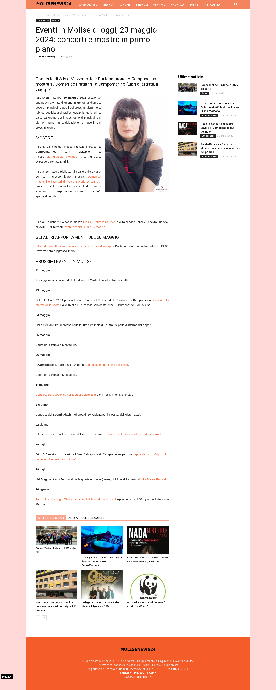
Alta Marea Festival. (154, 479)
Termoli (142, 4)
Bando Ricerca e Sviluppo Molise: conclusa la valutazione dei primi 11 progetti (56, 606)
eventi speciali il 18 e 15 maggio (85, 226)
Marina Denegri (48, 56)
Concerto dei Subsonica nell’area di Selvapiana (66, 394)
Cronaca (177, 4)
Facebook (141, 676)
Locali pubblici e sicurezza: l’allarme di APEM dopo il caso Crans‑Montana (102, 561)
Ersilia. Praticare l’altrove (99, 221)
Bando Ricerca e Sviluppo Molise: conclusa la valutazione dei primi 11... (220, 148)
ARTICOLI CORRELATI (51, 517)
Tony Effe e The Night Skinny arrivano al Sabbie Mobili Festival (76, 499)
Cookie (151, 673)
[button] (235, 5)
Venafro (159, 4)
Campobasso (88, 4)
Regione (55, 20)
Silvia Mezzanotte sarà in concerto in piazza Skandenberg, (74, 246)
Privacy (139, 673)
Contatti (125, 673)
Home (39, 15)
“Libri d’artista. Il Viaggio (62, 156)
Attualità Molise (209, 115)
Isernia (108, 4)
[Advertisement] (102, 209)
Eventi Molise (53, 15)
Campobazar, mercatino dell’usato (106, 364)
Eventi (194, 4)
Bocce (204, 93)
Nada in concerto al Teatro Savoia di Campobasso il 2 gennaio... (217, 127)
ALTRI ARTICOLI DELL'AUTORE (86, 517)
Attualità (212, 4)
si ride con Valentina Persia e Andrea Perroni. (133, 434)
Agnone (124, 4)
